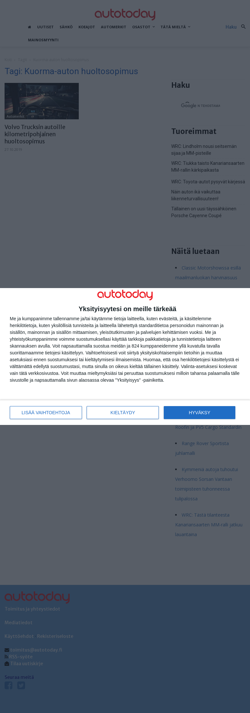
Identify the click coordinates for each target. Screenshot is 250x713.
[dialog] (125, 356)
